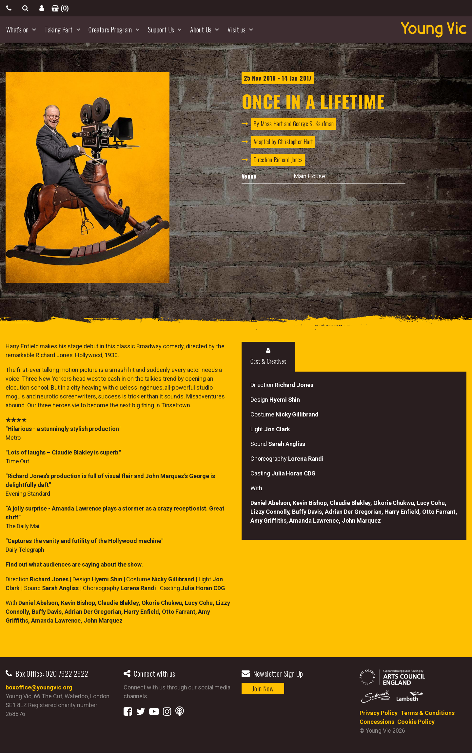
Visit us (236, 29)
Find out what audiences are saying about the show (74, 564)
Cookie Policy (416, 721)
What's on (17, 29)
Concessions (377, 721)
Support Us (161, 29)
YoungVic (433, 29)
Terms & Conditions (428, 712)
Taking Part (58, 29)
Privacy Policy (379, 712)
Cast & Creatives (268, 356)
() (58, 8)
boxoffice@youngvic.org (39, 687)
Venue (249, 176)
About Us (200, 29)
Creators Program (110, 29)
